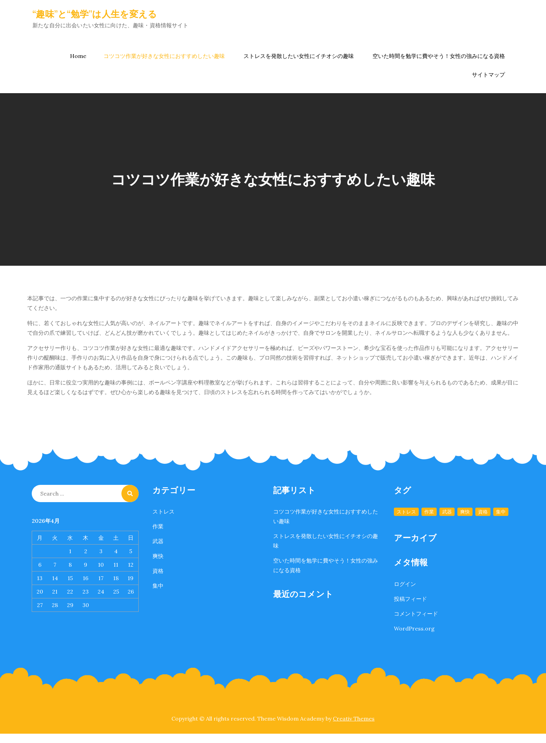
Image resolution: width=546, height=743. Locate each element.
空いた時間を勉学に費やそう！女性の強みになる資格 (439, 55)
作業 (157, 526)
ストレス (163, 511)
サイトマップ (488, 74)
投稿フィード (410, 598)
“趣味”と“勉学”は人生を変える (94, 14)
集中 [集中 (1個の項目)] (501, 512)
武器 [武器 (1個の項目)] (447, 512)
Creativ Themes (354, 718)
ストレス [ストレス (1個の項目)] (406, 512)
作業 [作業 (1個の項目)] (429, 512)
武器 (157, 541)
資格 (157, 570)
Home (78, 55)
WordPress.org (414, 628)
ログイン (405, 583)
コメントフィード (416, 613)
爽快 (157, 556)
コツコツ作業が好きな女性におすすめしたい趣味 (164, 55)
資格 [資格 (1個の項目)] (483, 512)
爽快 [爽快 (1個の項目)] (465, 512)
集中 (157, 585)
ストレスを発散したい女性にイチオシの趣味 (299, 55)
